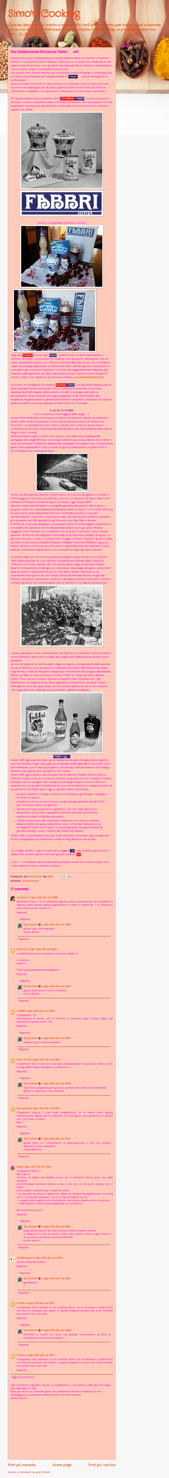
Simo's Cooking (44, 14)
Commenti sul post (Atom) (35, 1472)
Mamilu (21, 1303)
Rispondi (21, 912)
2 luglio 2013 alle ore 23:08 (56, 1038)
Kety (19, 1166)
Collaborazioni (30, 881)
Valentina (22, 897)
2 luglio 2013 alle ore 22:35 (42, 897)
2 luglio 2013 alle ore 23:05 (55, 924)
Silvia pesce (23, 1108)
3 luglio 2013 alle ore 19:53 (55, 1226)
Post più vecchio (102, 1465)
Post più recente (21, 1465)
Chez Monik (23, 1059)
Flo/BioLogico (24, 1258)
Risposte (25, 919)
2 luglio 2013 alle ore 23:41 (45, 1059)
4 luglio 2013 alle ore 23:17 (40, 1303)
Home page (61, 1465)
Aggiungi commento (23, 1377)
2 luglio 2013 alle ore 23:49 (55, 1083)
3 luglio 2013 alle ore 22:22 (47, 1258)
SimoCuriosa (30, 924)
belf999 (20, 1011)
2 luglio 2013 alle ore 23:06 (55, 986)
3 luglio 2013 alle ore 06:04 (45, 1108)
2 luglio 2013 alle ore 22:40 (42, 949)
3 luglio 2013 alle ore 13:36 (55, 1138)
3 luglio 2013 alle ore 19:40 (36, 1166)
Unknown (22, 949)
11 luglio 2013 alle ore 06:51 (55, 1278)
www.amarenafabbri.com (88, 377)
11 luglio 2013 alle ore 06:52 (56, 1330)
